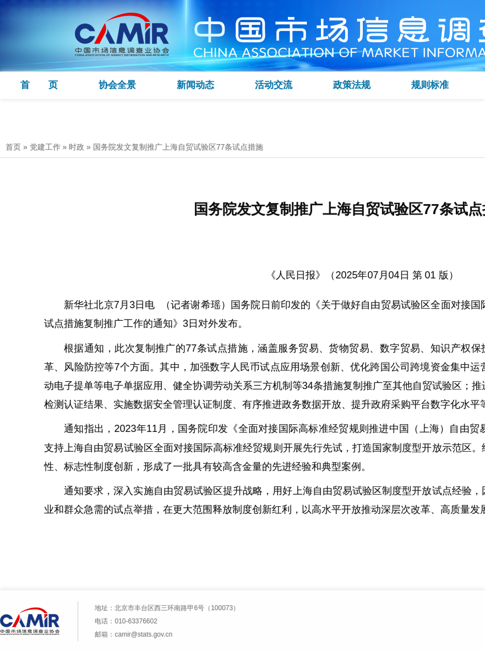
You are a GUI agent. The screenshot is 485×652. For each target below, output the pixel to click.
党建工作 (45, 147)
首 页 (39, 85)
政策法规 (351, 85)
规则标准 (430, 85)
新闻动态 (195, 85)
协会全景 (117, 85)
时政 (76, 147)
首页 (13, 147)
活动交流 (273, 85)
